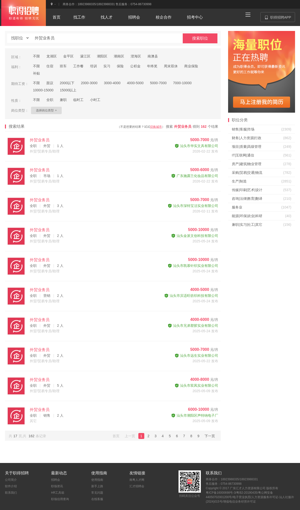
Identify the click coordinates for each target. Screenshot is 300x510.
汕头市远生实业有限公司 (196, 355)
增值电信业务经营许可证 (239, 501)
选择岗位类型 (46, 110)
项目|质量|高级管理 (246, 147)
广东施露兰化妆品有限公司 (195, 176)
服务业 (237, 207)
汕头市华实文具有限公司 (196, 146)
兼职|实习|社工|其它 (247, 225)
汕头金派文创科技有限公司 (195, 236)
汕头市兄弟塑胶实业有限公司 (193, 326)
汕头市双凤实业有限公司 (196, 385)
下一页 (210, 436)
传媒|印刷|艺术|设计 (247, 190)
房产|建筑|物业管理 (246, 164)
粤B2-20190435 (246, 492)
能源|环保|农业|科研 (247, 216)
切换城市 (156, 126)
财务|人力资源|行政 (246, 138)
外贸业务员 (40, 140)
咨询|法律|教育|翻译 (247, 199)
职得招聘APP (280, 18)
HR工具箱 (57, 492)
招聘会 (55, 480)
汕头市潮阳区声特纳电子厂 (195, 415)
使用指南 (97, 480)
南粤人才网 (136, 480)
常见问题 (97, 492)
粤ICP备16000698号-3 (221, 492)
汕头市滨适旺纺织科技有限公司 (191, 296)
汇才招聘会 (136, 486)
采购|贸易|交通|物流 (247, 173)
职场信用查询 (60, 499)
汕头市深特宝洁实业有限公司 (193, 206)
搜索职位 (200, 38)
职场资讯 (57, 486)
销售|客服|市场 (243, 129)
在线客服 (97, 499)
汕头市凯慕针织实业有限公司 (193, 266)
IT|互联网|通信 (243, 155)
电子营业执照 (242, 497)
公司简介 (11, 480)
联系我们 (11, 492)
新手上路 (97, 486)
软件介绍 (11, 486)
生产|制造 (239, 181)
